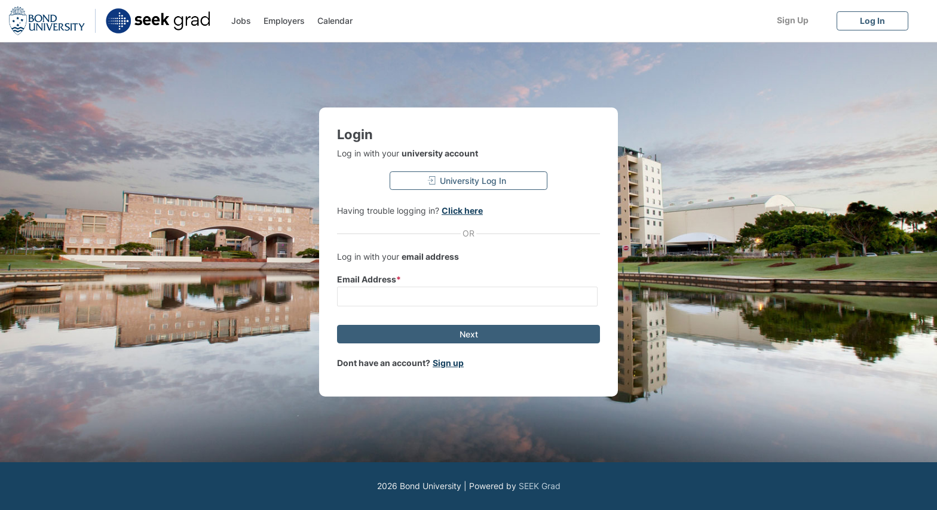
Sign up (448, 363)
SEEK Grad (540, 486)
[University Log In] (468, 180)
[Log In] (872, 20)
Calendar (335, 21)
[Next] (468, 334)
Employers (284, 21)
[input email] (467, 296)
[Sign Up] (792, 20)
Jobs (241, 21)
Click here (462, 210)
